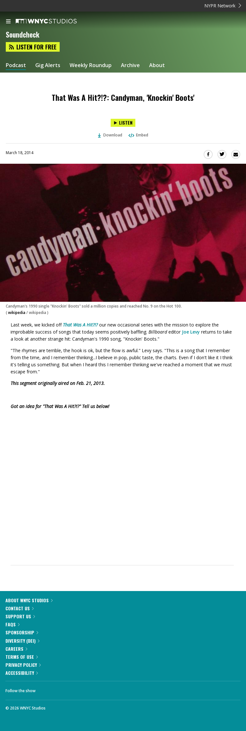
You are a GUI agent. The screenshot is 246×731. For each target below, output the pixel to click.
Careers (16, 648)
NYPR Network (222, 6)
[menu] (8, 22)
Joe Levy (191, 332)
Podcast (16, 65)
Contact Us (19, 608)
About (157, 65)
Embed (138, 135)
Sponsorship (21, 632)
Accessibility (21, 672)
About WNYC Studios (29, 600)
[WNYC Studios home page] (54, 21)
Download (110, 135)
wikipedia (16, 312)
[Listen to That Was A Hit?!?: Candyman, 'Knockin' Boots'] (123, 123)
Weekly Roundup (91, 65)
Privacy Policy (23, 664)
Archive (130, 65)
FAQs (12, 624)
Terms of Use (21, 656)
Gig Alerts (47, 65)
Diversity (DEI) (22, 640)
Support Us (20, 616)
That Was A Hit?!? (80, 325)
